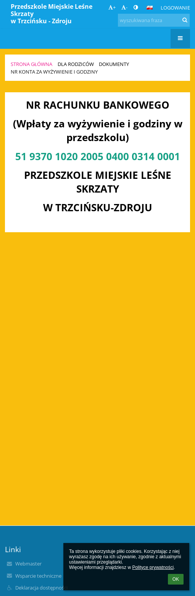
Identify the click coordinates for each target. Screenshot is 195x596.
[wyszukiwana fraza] (154, 20)
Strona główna (31, 64)
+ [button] (112, 7)
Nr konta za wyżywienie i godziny (54, 71)
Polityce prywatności (153, 567)
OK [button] (175, 579)
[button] (149, 7)
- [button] (124, 7)
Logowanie (175, 7)
